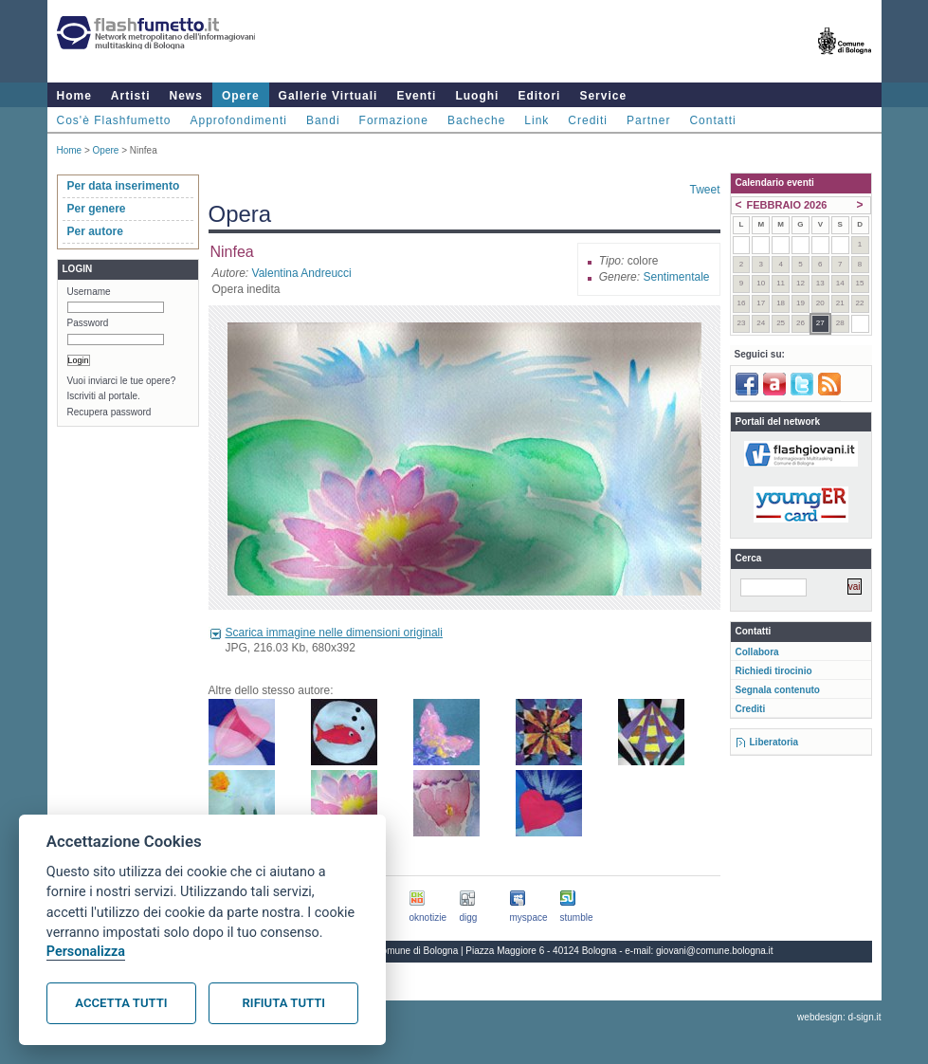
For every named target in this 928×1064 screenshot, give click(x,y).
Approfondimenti (239, 120)
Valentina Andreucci (302, 273)
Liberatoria (774, 742)
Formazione (393, 120)
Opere (241, 95)
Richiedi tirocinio (774, 671)
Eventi (416, 95)
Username (89, 291)
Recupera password (109, 412)
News (186, 95)
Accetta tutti (121, 1003)
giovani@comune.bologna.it (714, 950)
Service (603, 95)
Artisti (131, 95)
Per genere (96, 208)
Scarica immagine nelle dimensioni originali (334, 632)
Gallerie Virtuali (328, 95)
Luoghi (477, 95)
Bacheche (476, 120)
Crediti (588, 120)
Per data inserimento (123, 186)
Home (74, 95)
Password (88, 323)
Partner (648, 120)
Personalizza (85, 952)
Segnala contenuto (778, 690)
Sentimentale (676, 277)
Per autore (95, 231)
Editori (539, 95)
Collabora (757, 652)
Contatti (712, 120)
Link (536, 120)
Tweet (704, 189)
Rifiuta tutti (284, 1003)
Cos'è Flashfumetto (114, 120)
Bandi (323, 120)
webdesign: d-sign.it (839, 1017)
